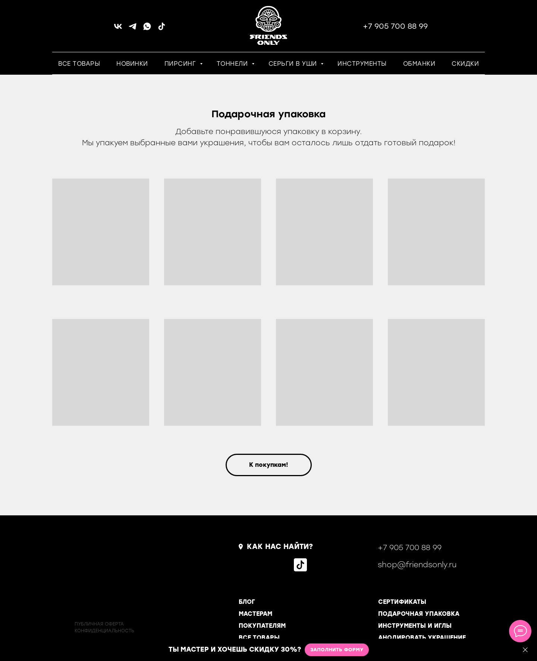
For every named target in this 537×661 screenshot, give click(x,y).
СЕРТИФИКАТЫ (402, 601)
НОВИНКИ (132, 63)
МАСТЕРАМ (255, 613)
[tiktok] (161, 29)
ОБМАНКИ (419, 63)
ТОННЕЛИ (233, 63)
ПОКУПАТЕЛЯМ (262, 625)
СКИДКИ (465, 63)
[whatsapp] (147, 29)
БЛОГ (247, 601)
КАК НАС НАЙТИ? (280, 546)
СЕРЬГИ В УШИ (293, 63)
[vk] (118, 29)
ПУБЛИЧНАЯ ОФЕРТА (99, 624)
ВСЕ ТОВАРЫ (79, 63)
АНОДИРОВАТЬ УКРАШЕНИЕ (422, 637)
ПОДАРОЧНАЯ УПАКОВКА (418, 613)
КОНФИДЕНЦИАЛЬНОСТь (104, 630)
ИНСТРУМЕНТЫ (362, 63)
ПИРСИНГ (181, 63)
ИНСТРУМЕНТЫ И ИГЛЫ (415, 625)
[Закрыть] (525, 650)
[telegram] (132, 29)
